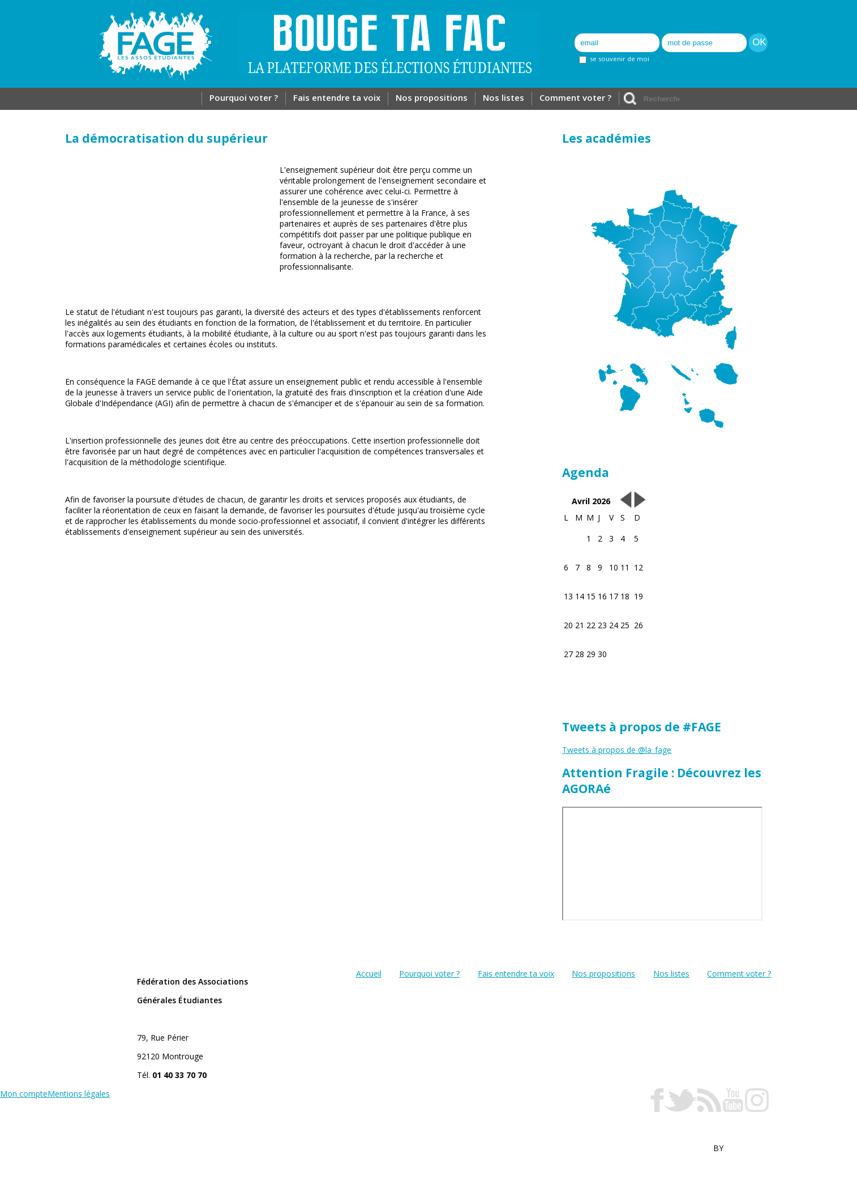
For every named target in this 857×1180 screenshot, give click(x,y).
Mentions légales (79, 1093)
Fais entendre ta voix (336, 97)
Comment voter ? (575, 97)
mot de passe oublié (695, 60)
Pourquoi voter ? (243, 97)
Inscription (596, 23)
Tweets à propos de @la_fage (616, 749)
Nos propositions (432, 97)
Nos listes (503, 97)
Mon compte (24, 1093)
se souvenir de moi (614, 58)
